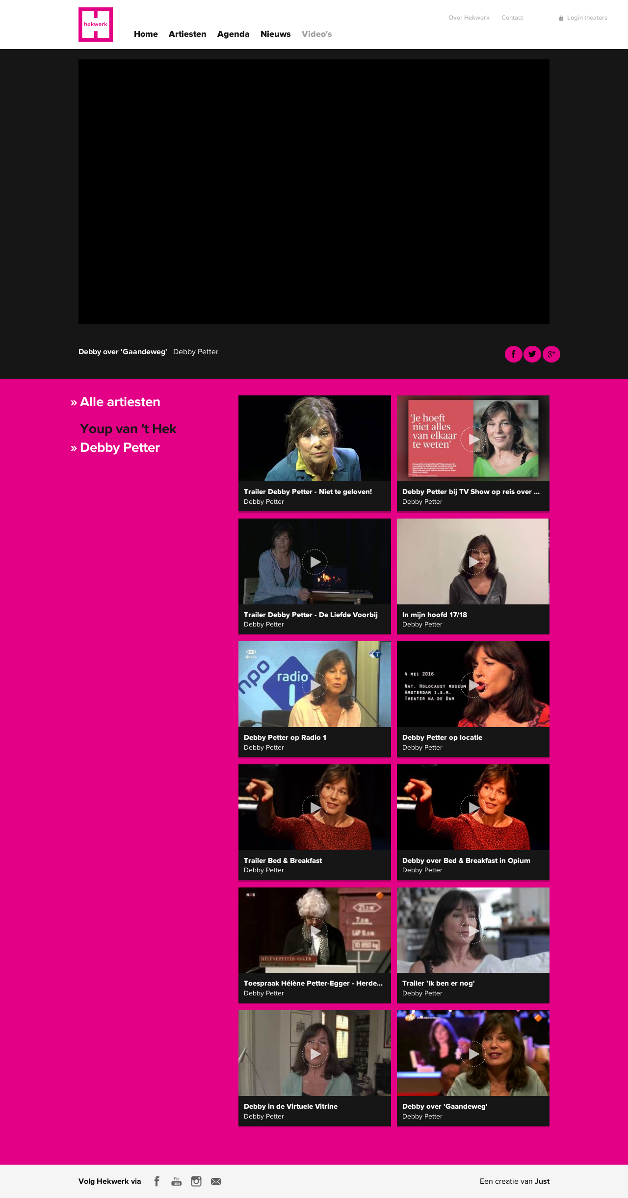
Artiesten (188, 33)
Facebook (514, 354)
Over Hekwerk (469, 13)
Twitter (532, 354)
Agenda (233, 33)
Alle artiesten (120, 401)
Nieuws (276, 33)
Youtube (551, 354)
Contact (512, 13)
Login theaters (587, 13)
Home (146, 33)
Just (542, 1180)
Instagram (196, 1181)
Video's (317, 33)
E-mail (216, 1181)
